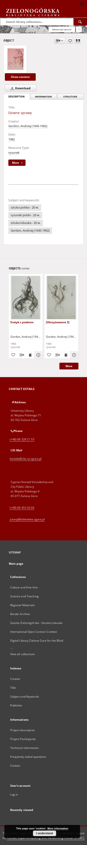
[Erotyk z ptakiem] (26, 297)
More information (57, 828)
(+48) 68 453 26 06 (22, 508)
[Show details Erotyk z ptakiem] (38, 355)
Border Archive (20, 614)
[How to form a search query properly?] (79, 29)
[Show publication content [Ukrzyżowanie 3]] (65, 355)
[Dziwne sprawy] (15, 59)
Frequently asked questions (28, 757)
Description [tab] (16, 96)
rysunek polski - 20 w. (25, 215)
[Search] (80, 21)
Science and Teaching (24, 596)
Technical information (24, 748)
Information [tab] (43, 96)
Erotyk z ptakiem (22, 322)
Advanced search (61, 29)
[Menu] (81, 3)
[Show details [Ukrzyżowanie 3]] (73, 355)
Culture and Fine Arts (24, 587)
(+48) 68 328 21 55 (22, 439)
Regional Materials (22, 605)
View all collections (22, 654)
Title (13, 688)
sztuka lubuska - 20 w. (26, 223)
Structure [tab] (70, 96)
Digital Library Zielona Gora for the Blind (36, 641)
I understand (44, 833)
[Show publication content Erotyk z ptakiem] (30, 355)
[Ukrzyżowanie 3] (57, 322)
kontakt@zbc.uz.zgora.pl (26, 459)
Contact (15, 766)
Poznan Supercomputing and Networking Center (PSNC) (45, 838)
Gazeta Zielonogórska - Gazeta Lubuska (36, 623)
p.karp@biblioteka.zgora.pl (27, 519)
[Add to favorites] (70, 41)
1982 (11, 139)
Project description (22, 730)
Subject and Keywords (24, 697)
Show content (20, 77)
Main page (16, 564)
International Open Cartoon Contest (33, 632)
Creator (15, 679)
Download (19, 88)
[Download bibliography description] (21, 355)
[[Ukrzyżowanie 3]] (61, 297)
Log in (14, 794)
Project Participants (23, 739)
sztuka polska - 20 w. (25, 207)
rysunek (13, 153)
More (68, 366)
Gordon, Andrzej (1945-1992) (27, 126)
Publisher (16, 705)
